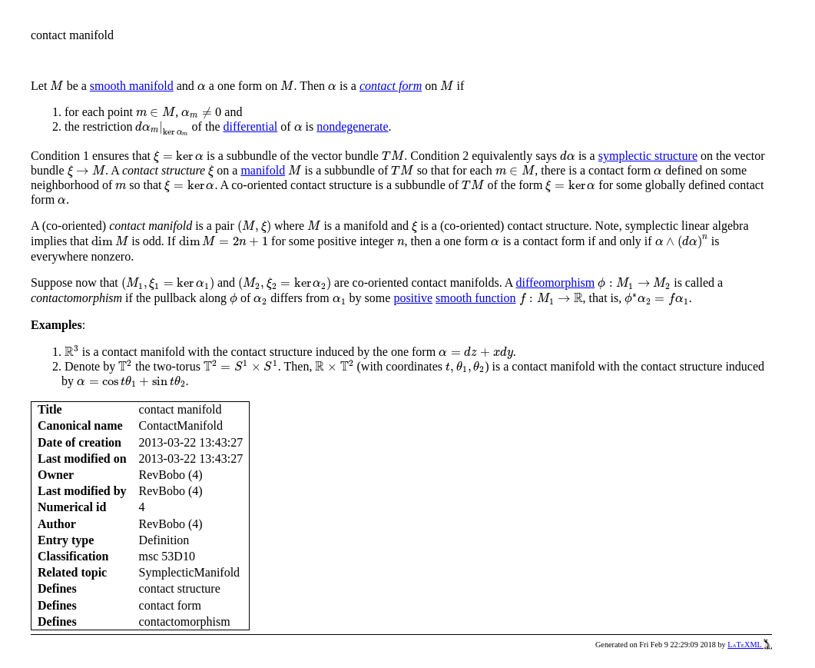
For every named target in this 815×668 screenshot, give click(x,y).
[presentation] (56, 85)
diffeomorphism (555, 282)
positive (412, 297)
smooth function (475, 297)
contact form (390, 85)
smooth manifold (132, 85)
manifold (262, 170)
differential (250, 126)
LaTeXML (749, 644)
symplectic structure (647, 155)
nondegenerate (352, 126)
